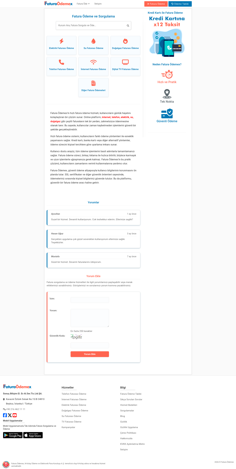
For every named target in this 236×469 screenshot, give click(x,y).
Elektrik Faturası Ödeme (74, 405)
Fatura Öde (83, 4)
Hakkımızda (126, 438)
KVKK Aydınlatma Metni (132, 444)
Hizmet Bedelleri (128, 405)
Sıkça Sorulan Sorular (131, 399)
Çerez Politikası (128, 433)
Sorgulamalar (127, 410)
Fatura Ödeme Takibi (130, 394)
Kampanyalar (68, 427)
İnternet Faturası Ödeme (74, 399)
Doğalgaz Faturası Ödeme (75, 410)
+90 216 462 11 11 (15, 409)
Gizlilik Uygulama (129, 427)
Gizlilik (123, 421)
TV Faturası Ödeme (71, 421)
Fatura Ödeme (156, 4)
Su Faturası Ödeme (71, 416)
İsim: (52, 298)
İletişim (98, 4)
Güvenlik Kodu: (57, 335)
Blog (122, 416)
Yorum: (53, 310)
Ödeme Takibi (180, 4)
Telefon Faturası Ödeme (74, 394)
